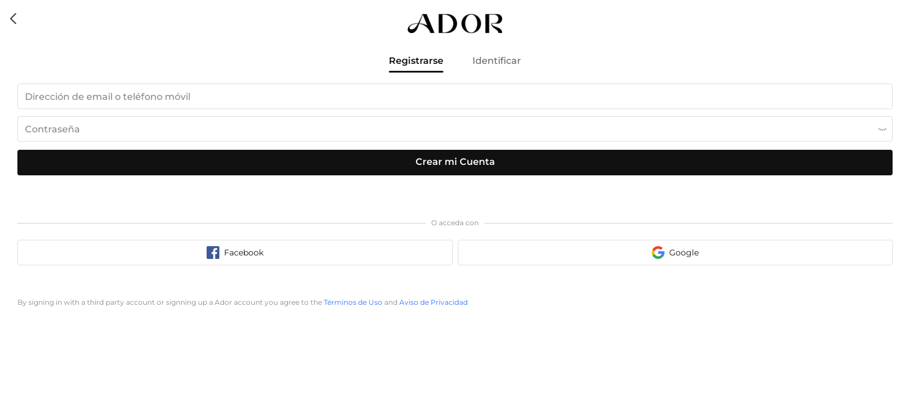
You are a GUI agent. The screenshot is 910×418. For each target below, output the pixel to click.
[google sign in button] (675, 252)
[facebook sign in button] (235, 252)
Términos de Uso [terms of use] (353, 302)
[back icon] (14, 19)
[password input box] (455, 129)
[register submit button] (455, 162)
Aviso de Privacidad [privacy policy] (433, 302)
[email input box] (455, 96)
